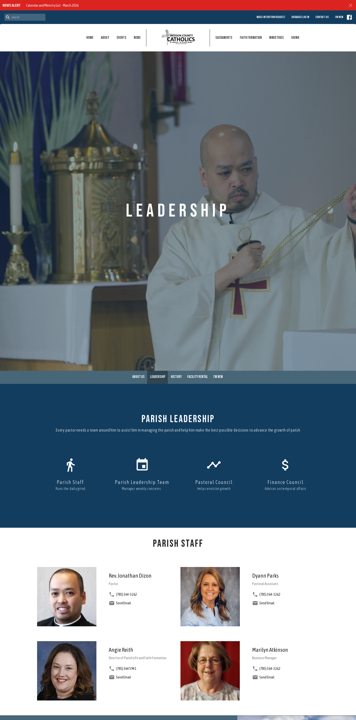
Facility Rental (197, 376)
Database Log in (300, 17)
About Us (138, 376)
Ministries (276, 37)
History (176, 376)
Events (121, 37)
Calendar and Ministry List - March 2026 (52, 5)
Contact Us (322, 17)
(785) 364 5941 (126, 668)
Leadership (157, 376)
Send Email (123, 603)
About (105, 37)
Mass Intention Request (271, 17)
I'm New (339, 17)
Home (89, 37)
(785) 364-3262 (126, 594)
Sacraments (223, 37)
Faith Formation (251, 37)
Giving (295, 37)
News (137, 37)
